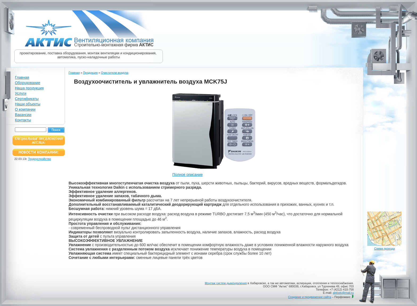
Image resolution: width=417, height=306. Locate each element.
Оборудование (27, 83)
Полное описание (187, 174)
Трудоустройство (39, 158)
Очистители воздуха (114, 72)
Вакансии (23, 115)
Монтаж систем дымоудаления (226, 283)
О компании (25, 109)
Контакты (23, 120)
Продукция (90, 72)
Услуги (20, 93)
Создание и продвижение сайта (309, 297)
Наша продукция (29, 88)
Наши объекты (27, 104)
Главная (22, 77)
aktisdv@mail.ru (343, 292)
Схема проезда (384, 248)
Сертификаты (27, 99)
